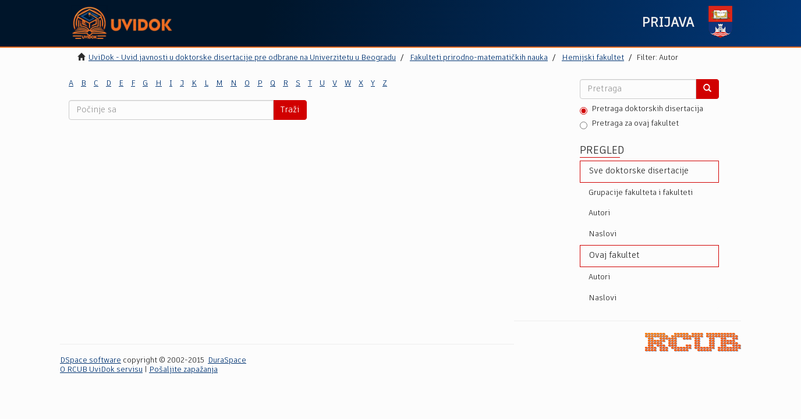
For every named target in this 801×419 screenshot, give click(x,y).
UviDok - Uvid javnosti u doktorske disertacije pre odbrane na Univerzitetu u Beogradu (242, 58)
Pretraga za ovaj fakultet (629, 124)
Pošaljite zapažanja (183, 370)
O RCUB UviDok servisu (101, 370)
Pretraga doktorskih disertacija (641, 110)
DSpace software (90, 360)
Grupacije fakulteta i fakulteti (641, 193)
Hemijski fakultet (593, 58)
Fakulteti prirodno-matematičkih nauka (479, 58)
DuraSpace (227, 360)
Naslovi (602, 234)
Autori (599, 213)
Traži (290, 110)
